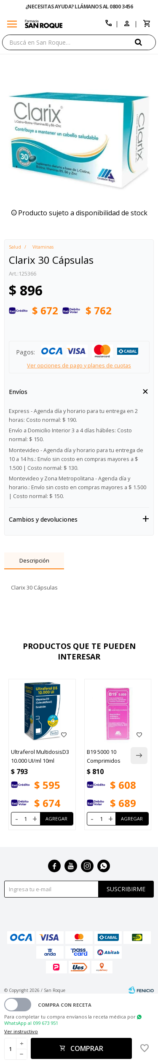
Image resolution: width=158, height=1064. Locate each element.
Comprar (86, 1048)
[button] (145, 42)
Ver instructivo (21, 1031)
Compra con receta (64, 1005)
